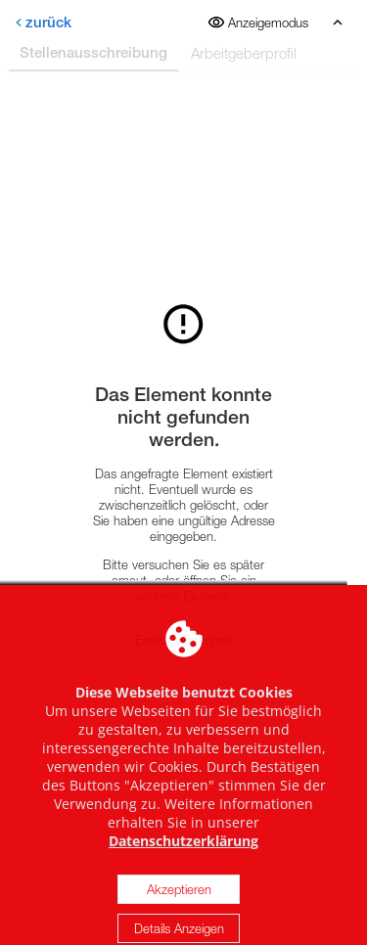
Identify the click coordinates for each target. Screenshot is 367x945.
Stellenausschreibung (93, 52)
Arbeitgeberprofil (244, 53)
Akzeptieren (179, 907)
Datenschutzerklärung (183, 858)
